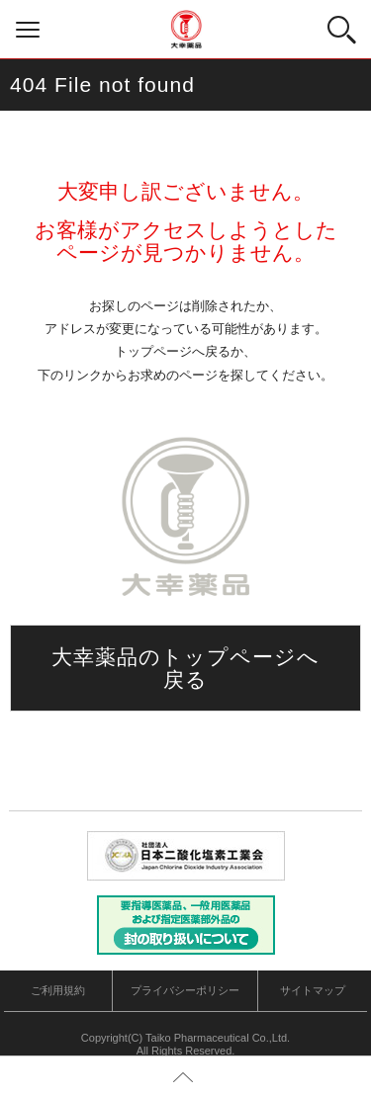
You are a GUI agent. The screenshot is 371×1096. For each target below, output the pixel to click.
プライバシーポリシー (185, 990)
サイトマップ (312, 990)
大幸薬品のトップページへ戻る (186, 668)
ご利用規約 (58, 990)
